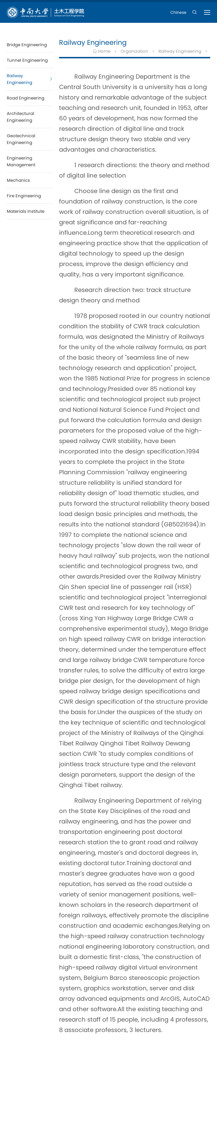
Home (101, 51)
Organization (134, 51)
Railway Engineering (180, 51)
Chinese (178, 12)
